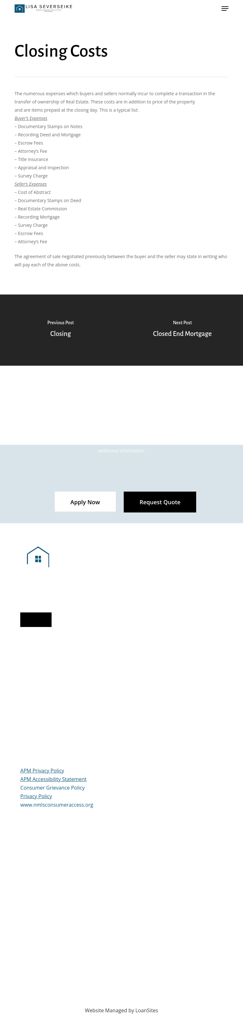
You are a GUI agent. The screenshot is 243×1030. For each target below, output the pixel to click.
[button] (85, 502)
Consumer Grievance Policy (52, 787)
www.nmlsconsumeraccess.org (56, 804)
